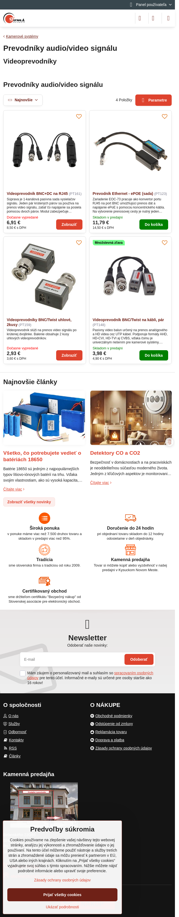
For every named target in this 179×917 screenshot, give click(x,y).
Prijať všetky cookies (62, 895)
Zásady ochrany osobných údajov (62, 880)
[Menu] (168, 18)
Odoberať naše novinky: (87, 645)
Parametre (153, 100)
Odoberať (139, 659)
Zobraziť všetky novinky (29, 502)
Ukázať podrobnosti (62, 907)
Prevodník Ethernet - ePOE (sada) (123, 193)
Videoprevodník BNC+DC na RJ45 (37, 193)
